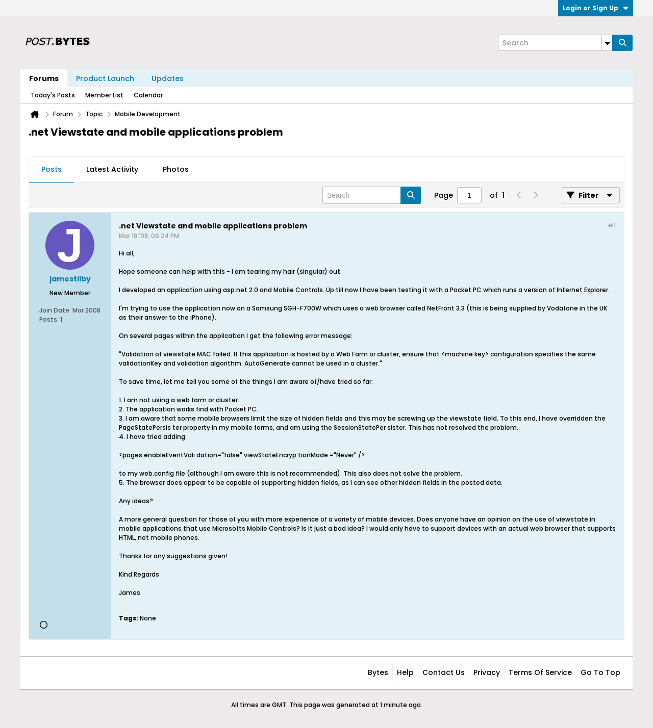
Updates (168, 78)
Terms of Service (540, 672)
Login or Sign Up (596, 8)
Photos (176, 169)
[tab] (51, 170)
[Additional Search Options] (607, 43)
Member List (104, 95)
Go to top (600, 672)
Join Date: (55, 310)
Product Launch (105, 78)
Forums (44, 78)
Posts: (49, 319)
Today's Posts (53, 95)
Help (405, 672)
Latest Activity (112, 169)
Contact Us (443, 672)
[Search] (555, 43)
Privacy (486, 672)
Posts (51, 169)
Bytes (378, 672)
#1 (612, 225)
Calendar (148, 95)
